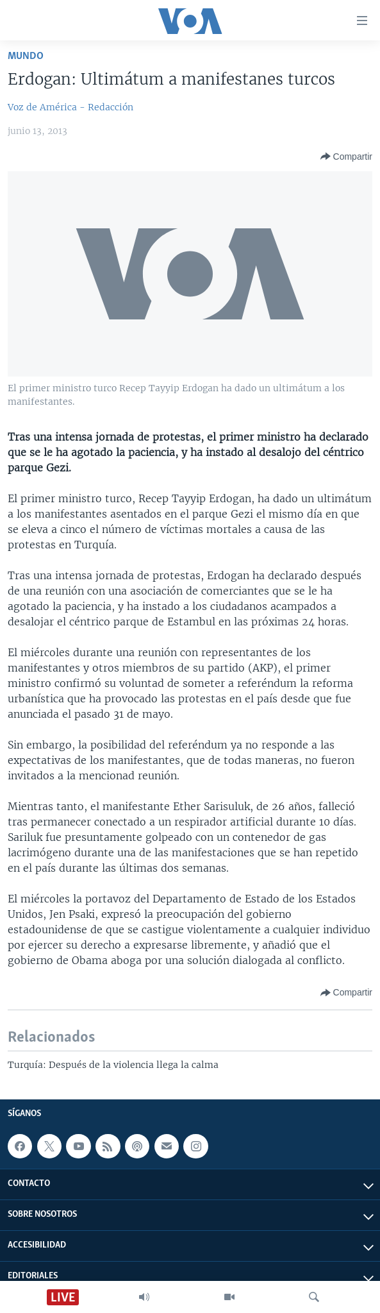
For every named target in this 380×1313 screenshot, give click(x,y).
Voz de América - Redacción (70, 107)
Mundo (26, 56)
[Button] (346, 156)
